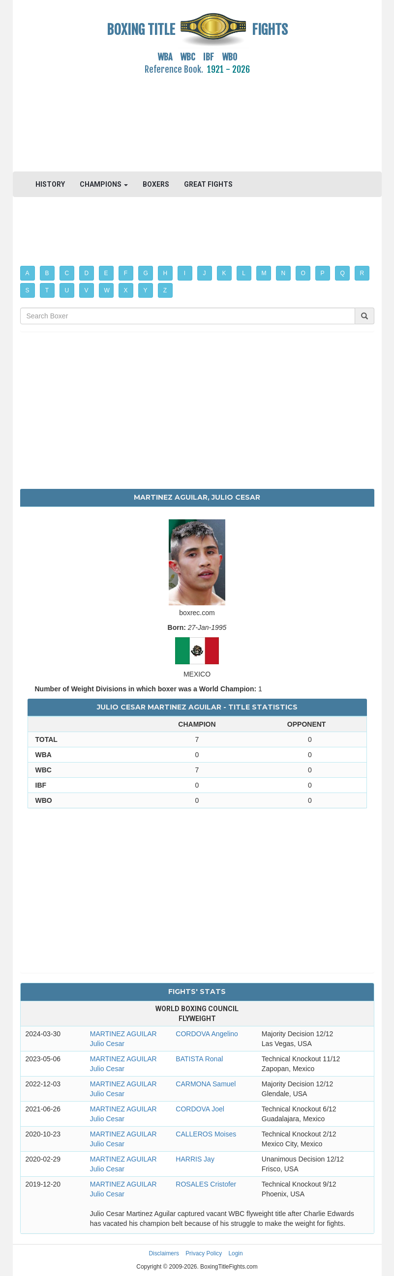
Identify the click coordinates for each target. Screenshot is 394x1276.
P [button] (323, 273)
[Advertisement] (197, 117)
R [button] (362, 273)
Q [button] (342, 273)
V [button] (87, 290)
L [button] (243, 273)
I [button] (184, 273)
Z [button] (165, 290)
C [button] (67, 273)
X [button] (126, 290)
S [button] (28, 290)
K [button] (224, 273)
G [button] (146, 273)
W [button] (107, 290)
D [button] (87, 273)
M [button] (264, 273)
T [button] (47, 290)
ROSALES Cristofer (206, 1184)
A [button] (28, 273)
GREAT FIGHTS (208, 184)
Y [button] (146, 290)
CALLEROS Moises (206, 1134)
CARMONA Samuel (206, 1084)
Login (236, 1253)
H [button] (165, 273)
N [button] (283, 273)
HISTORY (50, 184)
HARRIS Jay (195, 1159)
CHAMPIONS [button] (104, 184)
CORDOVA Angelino (207, 1034)
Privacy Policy (203, 1253)
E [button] (106, 273)
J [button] (204, 273)
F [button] (125, 273)
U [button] (67, 290)
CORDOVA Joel (200, 1109)
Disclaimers (164, 1253)
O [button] (303, 273)
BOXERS (156, 184)
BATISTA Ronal (199, 1059)
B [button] (47, 273)
